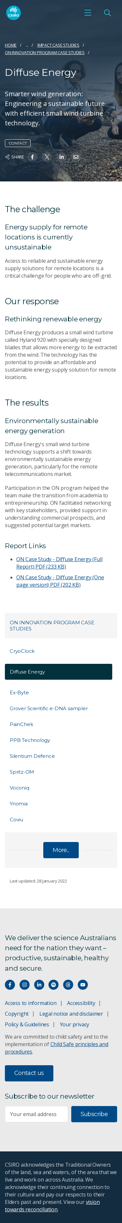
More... (61, 850)
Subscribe (94, 1114)
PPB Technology (30, 740)
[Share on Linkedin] (62, 157)
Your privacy (74, 1024)
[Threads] (68, 985)
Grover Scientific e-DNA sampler (49, 708)
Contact (17, 143)
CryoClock (22, 651)
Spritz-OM (22, 772)
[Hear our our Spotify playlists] (53, 985)
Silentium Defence (32, 756)
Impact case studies (58, 45)
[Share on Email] (76, 157)
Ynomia (19, 804)
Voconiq (19, 788)
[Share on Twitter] (47, 157)
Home (11, 45)
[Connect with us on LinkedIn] (39, 985)
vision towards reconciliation (52, 1205)
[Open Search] (107, 13)
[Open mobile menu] (88, 13)
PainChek (21, 724)
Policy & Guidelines (27, 1024)
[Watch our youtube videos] (83, 985)
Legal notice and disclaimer (71, 1013)
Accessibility (81, 1003)
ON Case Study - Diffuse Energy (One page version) (60, 581)
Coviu (16, 819)
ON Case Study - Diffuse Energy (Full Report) (59, 563)
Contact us (29, 1073)
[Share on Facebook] (32, 157)
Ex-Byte (19, 692)
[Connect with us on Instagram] (25, 985)
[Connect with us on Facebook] (10, 985)
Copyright (17, 1013)
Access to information (31, 1003)
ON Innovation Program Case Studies (45, 52)
